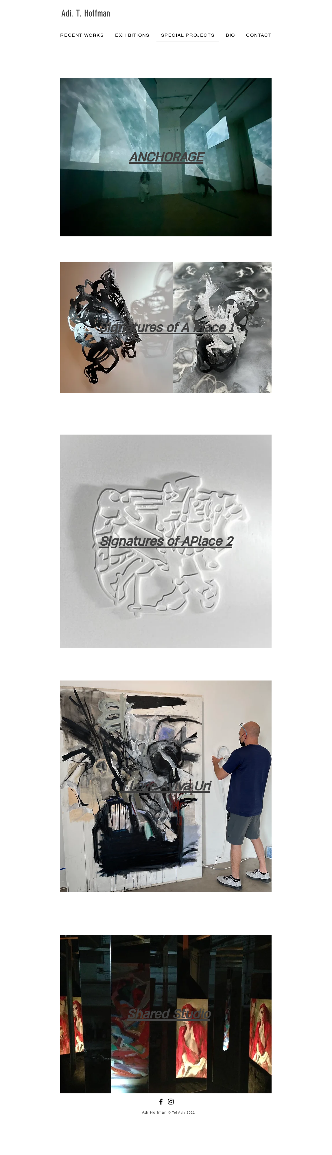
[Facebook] (161, 1102)
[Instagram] (171, 1102)
